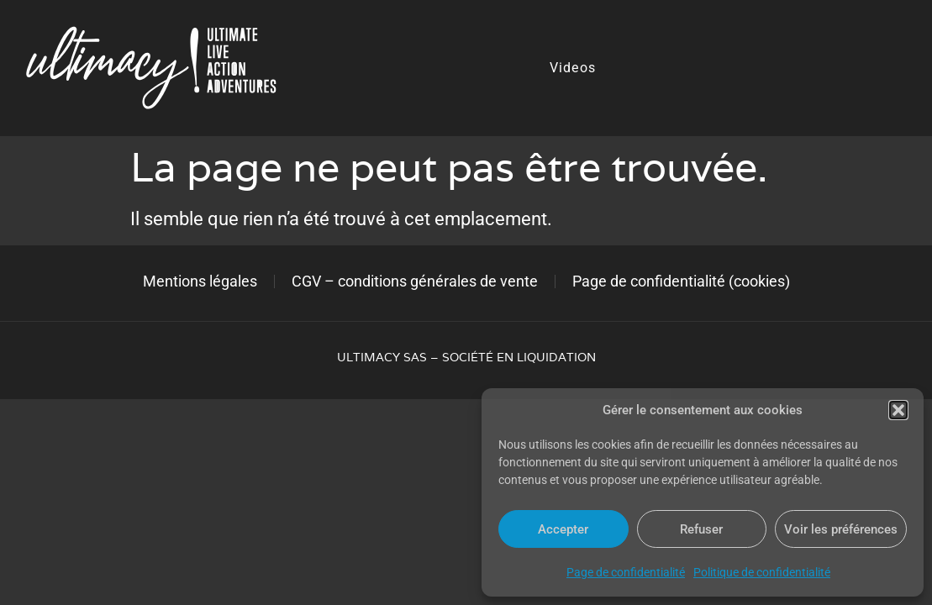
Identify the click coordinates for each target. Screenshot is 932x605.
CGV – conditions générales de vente (415, 281)
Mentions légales (200, 281)
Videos (573, 68)
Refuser (701, 529)
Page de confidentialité (625, 572)
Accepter (563, 529)
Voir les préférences (841, 529)
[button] (898, 410)
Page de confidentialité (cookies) (681, 281)
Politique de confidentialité (761, 572)
